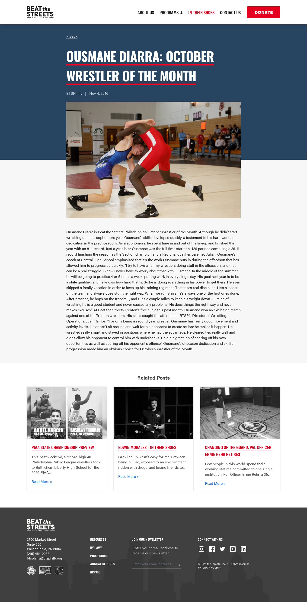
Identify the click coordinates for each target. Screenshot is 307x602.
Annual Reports (102, 563)
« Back (71, 36)
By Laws (96, 547)
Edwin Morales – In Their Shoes (147, 447)
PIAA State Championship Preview (63, 447)
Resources (98, 539)
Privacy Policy (209, 567)
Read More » (42, 481)
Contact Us (230, 12)
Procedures (99, 555)
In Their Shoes (201, 12)
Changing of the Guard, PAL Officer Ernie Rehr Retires (238, 450)
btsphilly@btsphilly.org (44, 558)
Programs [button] (171, 12)
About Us (146, 12)
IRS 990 (95, 572)
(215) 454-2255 (38, 553)
